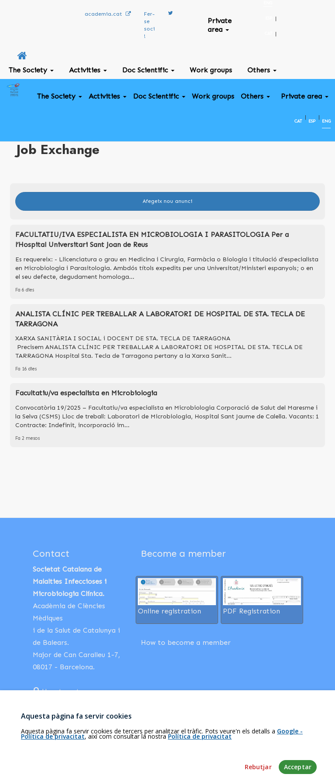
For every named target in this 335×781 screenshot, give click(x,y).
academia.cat (108, 14)
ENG (267, 3)
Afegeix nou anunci (167, 201)
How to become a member (186, 642)
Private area (220, 25)
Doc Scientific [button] (148, 70)
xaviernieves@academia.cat (78, 718)
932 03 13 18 (58, 703)
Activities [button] (88, 70)
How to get (56, 691)
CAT (268, 33)
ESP (268, 18)
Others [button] (262, 70)
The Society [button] (31, 70)
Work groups (211, 70)
